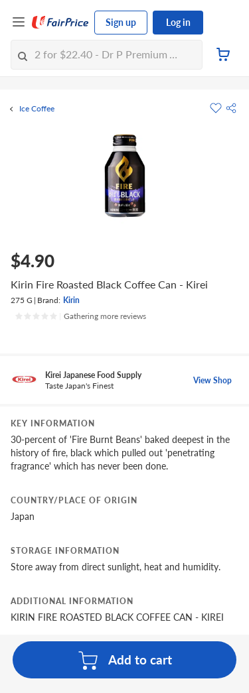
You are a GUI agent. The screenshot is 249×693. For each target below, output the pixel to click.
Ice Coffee (36, 109)
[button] (231, 108)
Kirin (71, 300)
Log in (178, 22)
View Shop (212, 380)
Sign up (121, 22)
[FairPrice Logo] (60, 23)
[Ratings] (80, 316)
